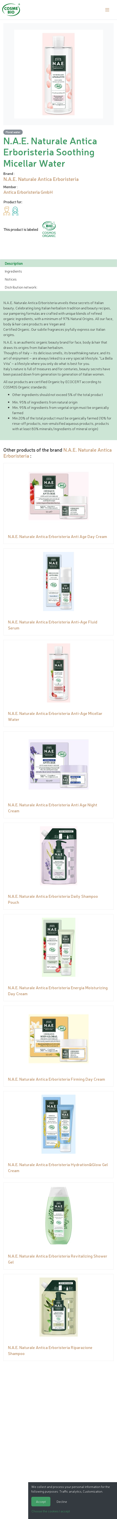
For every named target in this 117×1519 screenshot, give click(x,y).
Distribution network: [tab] (21, 287)
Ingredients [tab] (13, 271)
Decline (62, 1501)
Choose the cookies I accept (51, 1511)
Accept (41, 1501)
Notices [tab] (11, 279)
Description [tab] (14, 263)
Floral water (13, 132)
